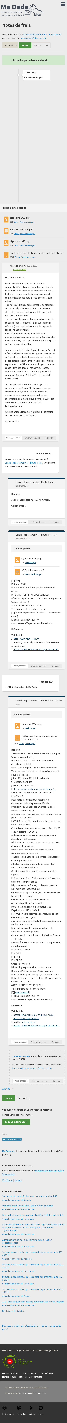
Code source (8, 1410)
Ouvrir (16, 222)
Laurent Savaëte (21, 1056)
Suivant (18, 1180)
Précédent (7, 1180)
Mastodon (21, 1410)
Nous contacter (30, 1373)
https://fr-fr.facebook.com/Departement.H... (36, 649)
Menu (63, 3)
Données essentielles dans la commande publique (27, 1205)
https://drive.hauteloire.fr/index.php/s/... (34, 788)
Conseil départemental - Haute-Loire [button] (35, 481)
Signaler (49, 437)
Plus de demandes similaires (13, 1311)
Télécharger (30, 562)
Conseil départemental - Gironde (16, 1200)
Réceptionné (19, 269)
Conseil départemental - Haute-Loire (42, 34)
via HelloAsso (40, 1393)
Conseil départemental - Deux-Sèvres (18, 1271)
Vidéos (32, 1410)
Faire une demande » (16, 1121)
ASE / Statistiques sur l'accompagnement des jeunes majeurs (33, 1301)
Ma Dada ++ (8, 1150)
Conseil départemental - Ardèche (17, 1258)
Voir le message (27, 222)
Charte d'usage (46, 1373)
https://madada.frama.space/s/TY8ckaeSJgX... (33, 1068)
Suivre (25, 45)
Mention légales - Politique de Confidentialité (22, 1376)
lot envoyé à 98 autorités (33, 38)
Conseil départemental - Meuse (16, 1296)
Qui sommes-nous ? (11, 1373)
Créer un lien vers (32, 437)
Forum (41, 1410)
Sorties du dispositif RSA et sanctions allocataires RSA (29, 1196)
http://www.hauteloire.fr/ (26, 638)
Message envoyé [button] (17, 265)
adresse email (22, 992)
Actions (9, 45)
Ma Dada (22, 10)
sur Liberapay (25, 1393)
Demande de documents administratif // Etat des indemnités (33, 1214)
